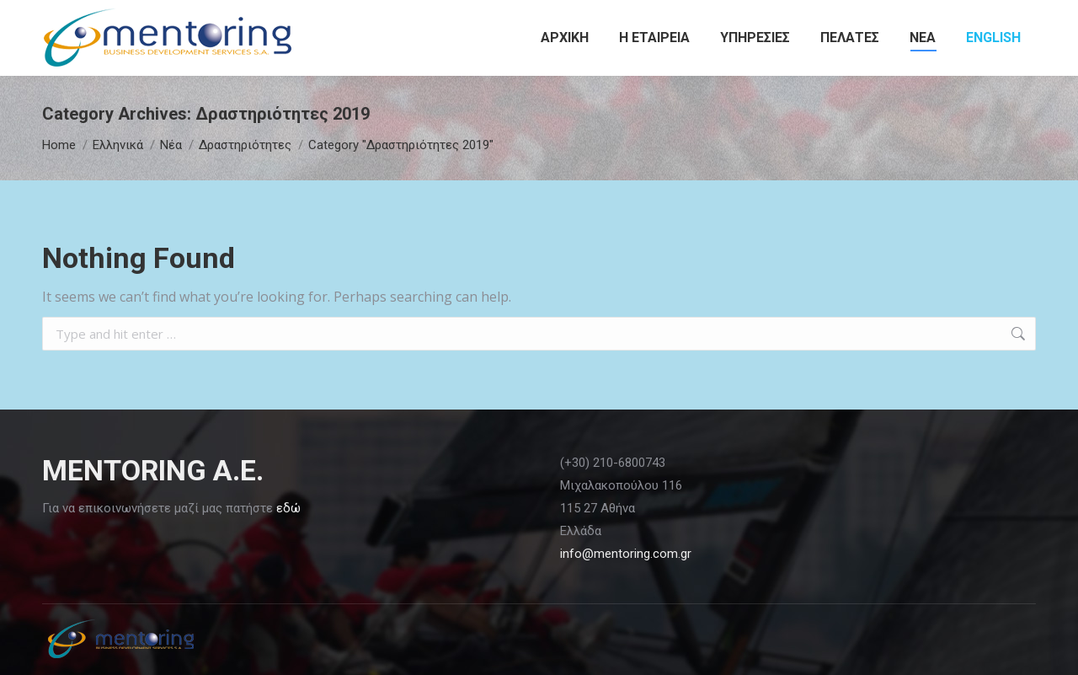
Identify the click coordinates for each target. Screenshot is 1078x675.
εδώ (288, 508)
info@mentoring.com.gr (625, 553)
